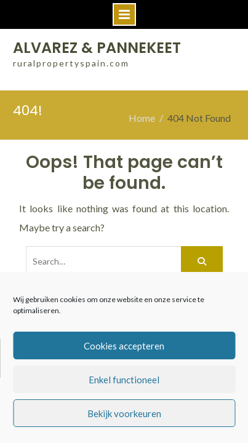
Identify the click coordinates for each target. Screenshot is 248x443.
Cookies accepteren (124, 345)
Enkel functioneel (124, 379)
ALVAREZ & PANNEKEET (97, 48)
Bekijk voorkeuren (124, 413)
